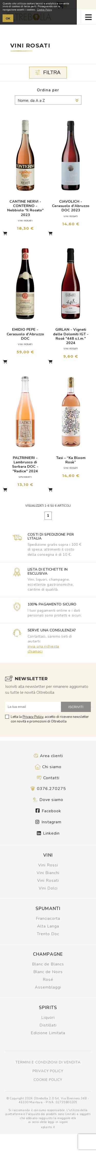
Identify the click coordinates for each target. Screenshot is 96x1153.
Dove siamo (48, 800)
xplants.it (48, 1127)
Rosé (48, 979)
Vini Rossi (48, 865)
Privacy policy (48, 1071)
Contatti (48, 778)
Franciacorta (48, 918)
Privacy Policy (33, 717)
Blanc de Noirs (48, 971)
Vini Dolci (48, 888)
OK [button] (8, 18)
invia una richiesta (43, 646)
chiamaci (35, 651)
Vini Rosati (48, 880)
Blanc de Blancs (48, 964)
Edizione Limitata (48, 1032)
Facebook (48, 811)
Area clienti (48, 756)
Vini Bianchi (48, 872)
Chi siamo (48, 767)
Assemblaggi (48, 987)
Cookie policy (48, 1079)
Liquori (48, 1017)
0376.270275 (48, 789)
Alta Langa (48, 926)
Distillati (48, 1025)
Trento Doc (48, 933)
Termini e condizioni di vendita (47, 1062)
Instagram (48, 822)
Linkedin (48, 833)
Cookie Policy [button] (44, 10)
